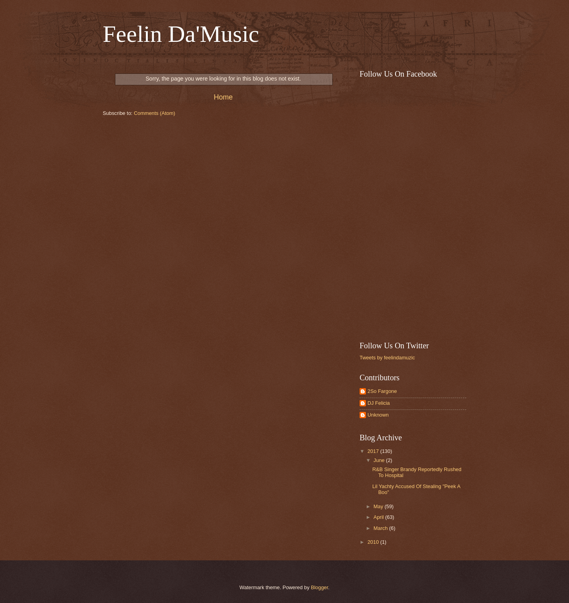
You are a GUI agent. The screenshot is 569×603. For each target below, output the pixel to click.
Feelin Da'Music (181, 34)
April (379, 517)
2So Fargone (382, 391)
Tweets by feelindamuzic (387, 358)
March (381, 528)
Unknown (378, 415)
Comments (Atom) (154, 113)
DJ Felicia (378, 403)
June (379, 460)
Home (223, 97)
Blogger (319, 587)
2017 (373, 451)
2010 (373, 542)
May (378, 506)
